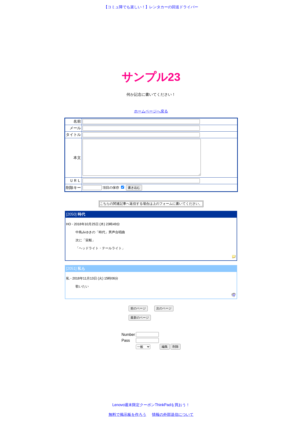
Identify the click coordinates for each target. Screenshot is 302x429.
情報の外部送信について (172, 422)
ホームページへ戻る (151, 111)
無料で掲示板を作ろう (127, 422)
